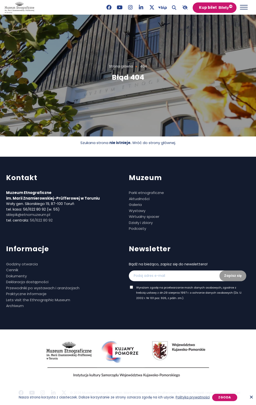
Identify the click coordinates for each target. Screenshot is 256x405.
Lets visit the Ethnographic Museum (38, 299)
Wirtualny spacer (144, 216)
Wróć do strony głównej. (154, 142)
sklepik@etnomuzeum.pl (28, 214)
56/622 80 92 (41, 220)
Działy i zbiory (141, 222)
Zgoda (224, 397)
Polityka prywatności (193, 397)
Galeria (135, 204)
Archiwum (15, 305)
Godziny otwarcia (22, 264)
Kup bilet (208, 7)
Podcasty (137, 228)
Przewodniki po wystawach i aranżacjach (42, 287)
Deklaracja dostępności (27, 281)
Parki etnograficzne (146, 192)
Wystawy (137, 210)
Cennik (12, 269)
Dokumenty (16, 276)
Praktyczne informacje (26, 293)
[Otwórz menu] (244, 7)
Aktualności (139, 198)
